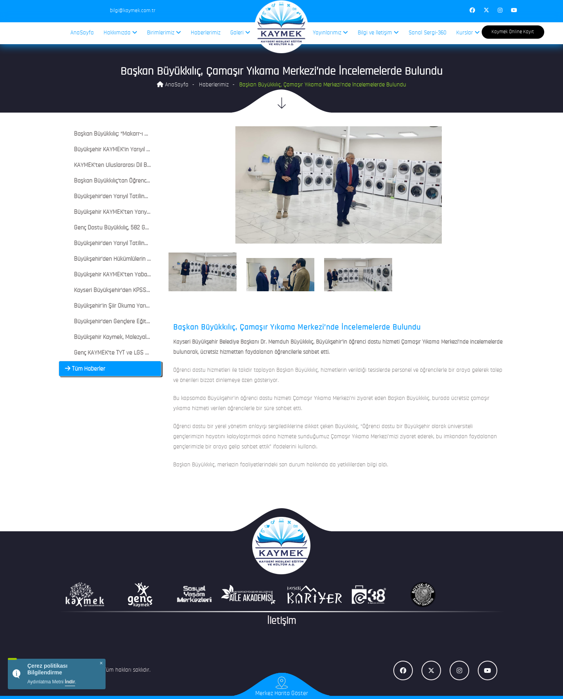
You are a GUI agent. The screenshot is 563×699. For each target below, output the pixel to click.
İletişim (281, 621)
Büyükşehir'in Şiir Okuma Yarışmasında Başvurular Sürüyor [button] (142, 306)
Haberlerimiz (206, 33)
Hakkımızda (120, 32)
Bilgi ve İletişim (378, 32)
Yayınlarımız (330, 32)
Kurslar (468, 32)
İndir (70, 682)
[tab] (110, 134)
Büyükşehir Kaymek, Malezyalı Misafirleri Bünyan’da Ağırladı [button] (143, 337)
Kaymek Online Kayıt (512, 31)
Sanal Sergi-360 (427, 33)
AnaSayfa (82, 33)
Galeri (240, 32)
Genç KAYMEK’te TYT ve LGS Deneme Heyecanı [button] (127, 353)
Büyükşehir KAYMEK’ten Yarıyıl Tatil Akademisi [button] (126, 212)
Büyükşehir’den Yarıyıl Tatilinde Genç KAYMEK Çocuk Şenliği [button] (143, 243)
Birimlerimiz (164, 32)
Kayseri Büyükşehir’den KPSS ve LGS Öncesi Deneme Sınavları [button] (146, 290)
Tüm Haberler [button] (85, 369)
